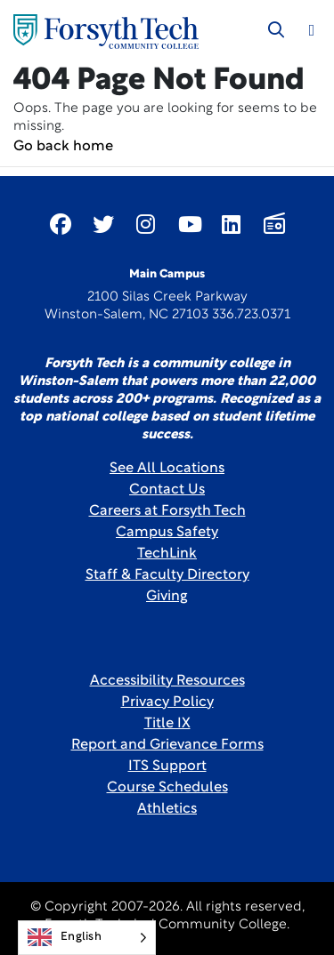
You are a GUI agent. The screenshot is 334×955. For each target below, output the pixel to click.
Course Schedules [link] (167, 788)
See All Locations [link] (167, 468)
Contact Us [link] (167, 490)
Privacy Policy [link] (167, 702)
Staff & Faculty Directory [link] (167, 575)
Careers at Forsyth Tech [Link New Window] (167, 511)
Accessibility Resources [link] (167, 681)
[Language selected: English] (87, 937)
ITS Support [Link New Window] (167, 766)
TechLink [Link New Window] (167, 554)
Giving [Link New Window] (167, 597)
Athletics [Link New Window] (167, 809)
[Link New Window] (60, 224)
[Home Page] (106, 31)
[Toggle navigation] (312, 30)
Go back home (63, 147)
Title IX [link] (167, 724)
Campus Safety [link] (167, 533)
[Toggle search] (276, 30)
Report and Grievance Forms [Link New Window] (167, 745)
